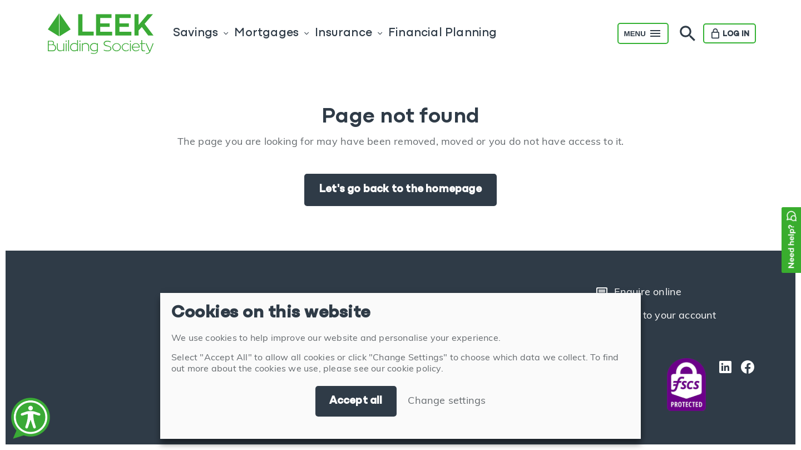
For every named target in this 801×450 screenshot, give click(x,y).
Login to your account (655, 316)
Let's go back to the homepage (400, 189)
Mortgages (266, 33)
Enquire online (638, 293)
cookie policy (414, 369)
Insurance (343, 33)
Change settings (447, 401)
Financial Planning (442, 33)
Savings (195, 33)
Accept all (356, 401)
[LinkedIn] (722, 384)
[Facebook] (745, 384)
